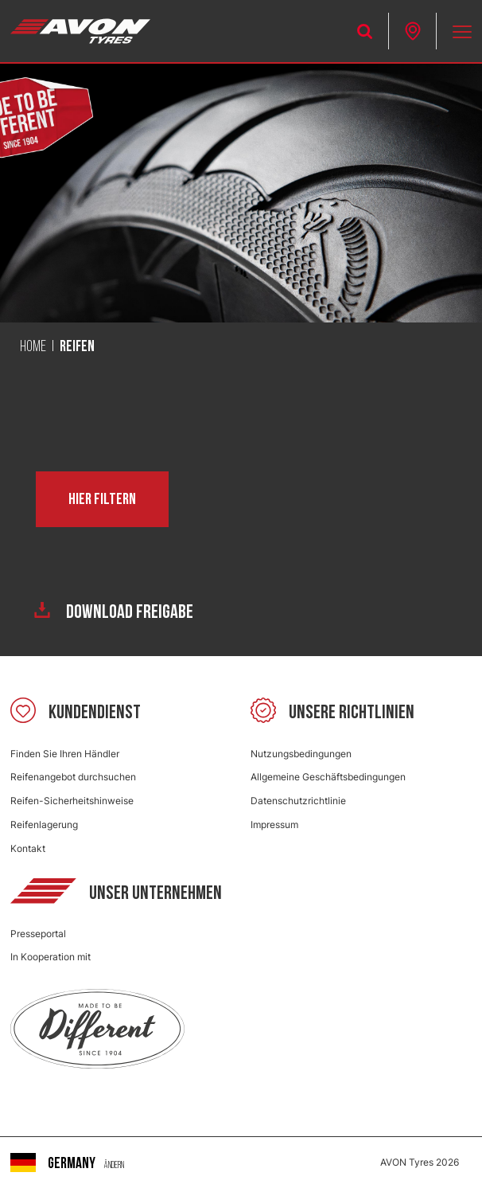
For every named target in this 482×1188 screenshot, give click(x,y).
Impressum (274, 824)
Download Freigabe (113, 611)
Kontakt (27, 848)
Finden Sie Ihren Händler (64, 754)
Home (33, 347)
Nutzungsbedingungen (301, 754)
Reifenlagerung (44, 824)
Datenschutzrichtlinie (298, 801)
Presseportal (38, 934)
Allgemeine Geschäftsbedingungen (328, 777)
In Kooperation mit (50, 957)
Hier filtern (102, 499)
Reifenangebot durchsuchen (73, 777)
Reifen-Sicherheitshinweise (72, 801)
